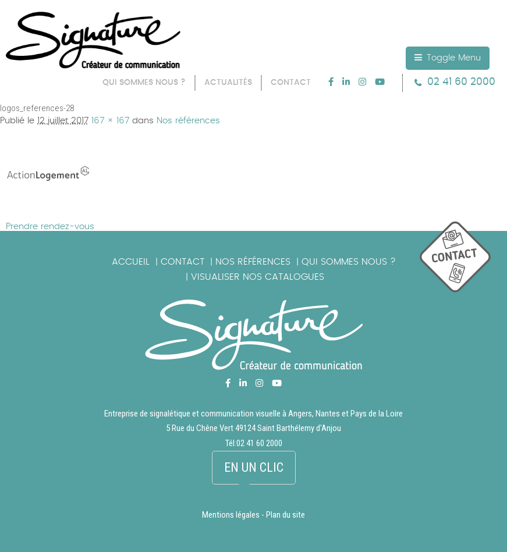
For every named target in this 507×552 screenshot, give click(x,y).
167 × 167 (110, 120)
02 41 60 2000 (461, 82)
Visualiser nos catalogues (257, 277)
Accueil (131, 261)
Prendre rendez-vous (50, 226)
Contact (182, 261)
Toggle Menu (447, 57)
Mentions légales (231, 515)
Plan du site (285, 515)
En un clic (253, 467)
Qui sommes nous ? (349, 261)
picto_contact (463, 262)
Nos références (188, 120)
